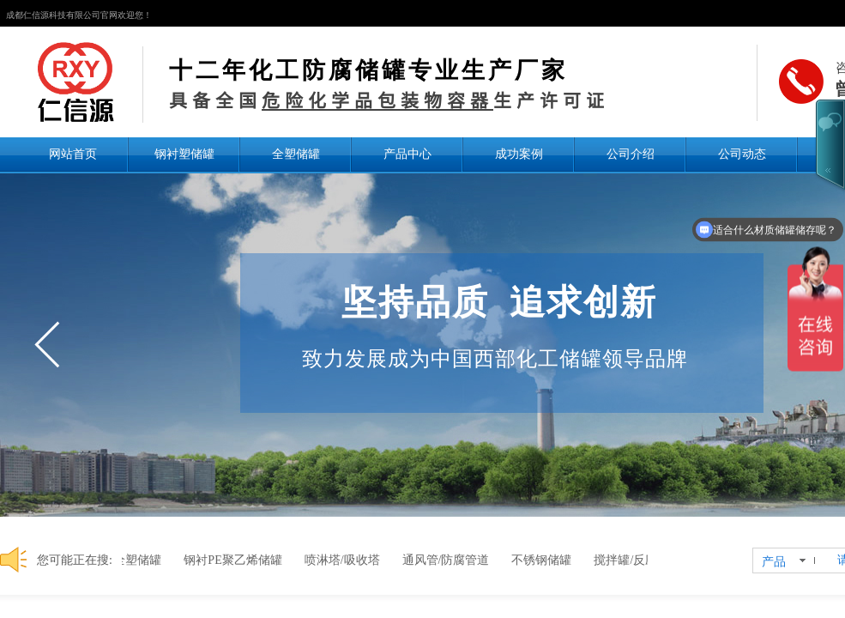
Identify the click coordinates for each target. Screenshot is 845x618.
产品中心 (407, 154)
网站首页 (73, 154)
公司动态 (742, 154)
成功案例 (519, 154)
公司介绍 (631, 154)
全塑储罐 (296, 154)
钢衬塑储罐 (184, 154)
